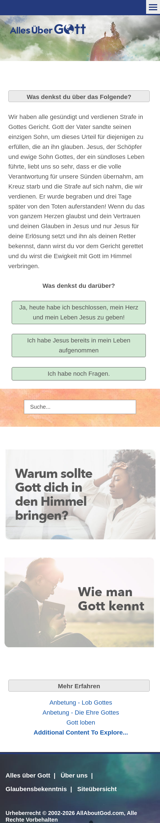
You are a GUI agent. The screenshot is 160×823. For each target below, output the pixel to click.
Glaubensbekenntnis (36, 789)
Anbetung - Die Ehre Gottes (81, 712)
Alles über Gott (28, 775)
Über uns (74, 775)
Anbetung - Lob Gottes (81, 702)
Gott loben (81, 722)
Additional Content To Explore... (81, 732)
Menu (153, 7)
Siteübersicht (97, 789)
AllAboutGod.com (100, 813)
